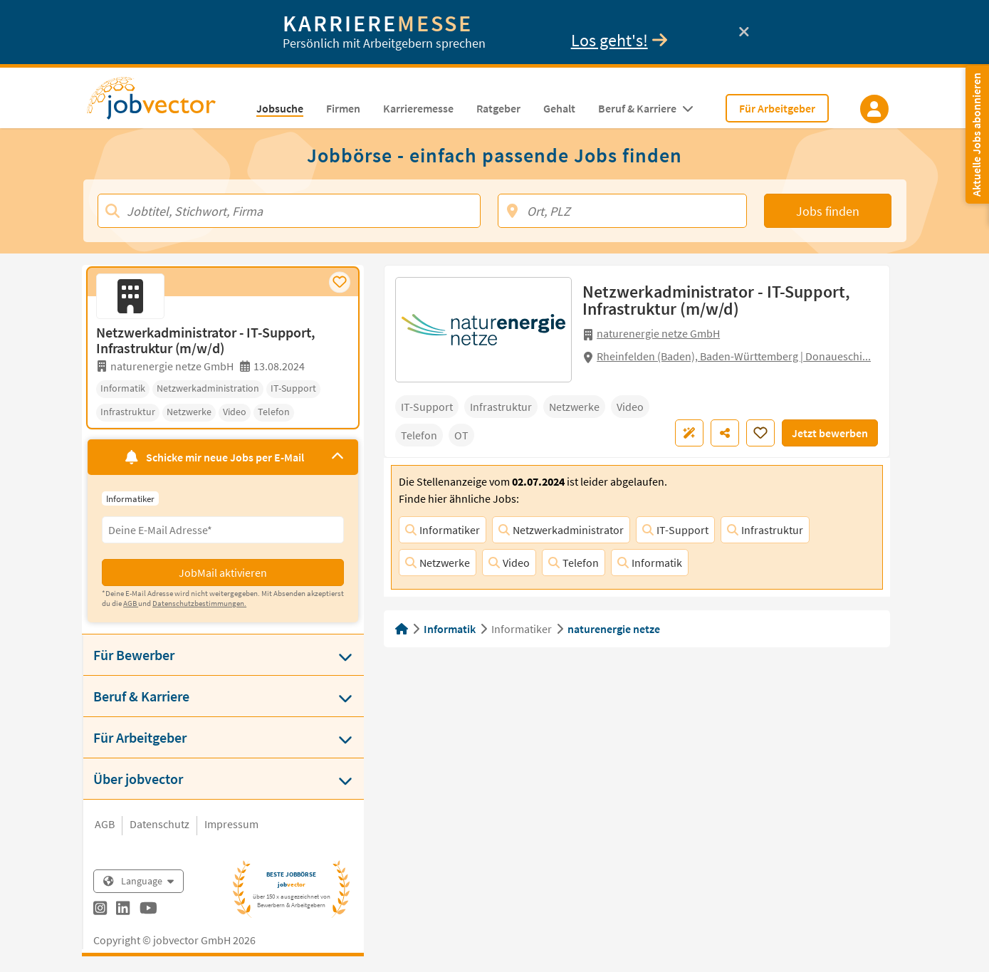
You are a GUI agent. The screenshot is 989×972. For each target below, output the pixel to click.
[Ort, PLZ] (622, 210)
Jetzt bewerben (830, 433)
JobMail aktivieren (223, 572)
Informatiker (442, 530)
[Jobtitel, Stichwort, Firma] (289, 210)
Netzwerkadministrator (561, 530)
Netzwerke (437, 562)
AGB (105, 824)
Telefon (573, 562)
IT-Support (675, 530)
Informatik (649, 562)
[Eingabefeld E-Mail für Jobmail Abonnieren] (223, 529)
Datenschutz (159, 824)
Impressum (231, 824)
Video (509, 562)
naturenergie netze (613, 629)
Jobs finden (827, 211)
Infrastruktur (765, 530)
